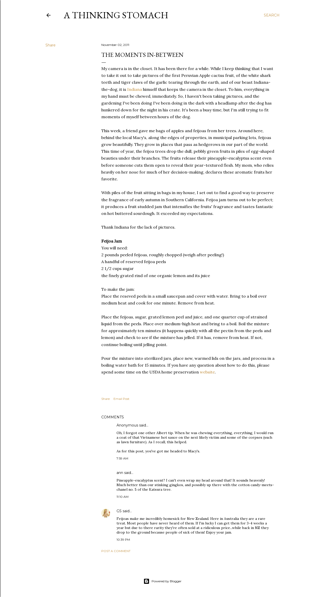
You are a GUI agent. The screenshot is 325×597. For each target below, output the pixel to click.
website (207, 371)
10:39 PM (123, 539)
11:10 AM (122, 497)
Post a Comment (116, 551)
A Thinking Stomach (116, 15)
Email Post (121, 399)
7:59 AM (122, 458)
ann (120, 472)
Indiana (134, 89)
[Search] (272, 15)
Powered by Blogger (162, 581)
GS (119, 511)
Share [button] (50, 45)
